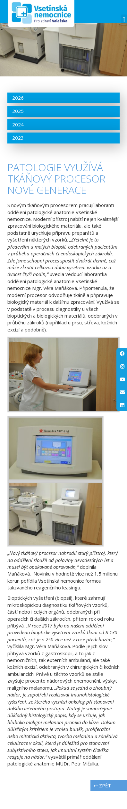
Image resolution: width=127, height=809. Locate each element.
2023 (18, 156)
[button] (124, 20)
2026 (18, 115)
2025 (18, 129)
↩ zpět (102, 803)
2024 (18, 142)
